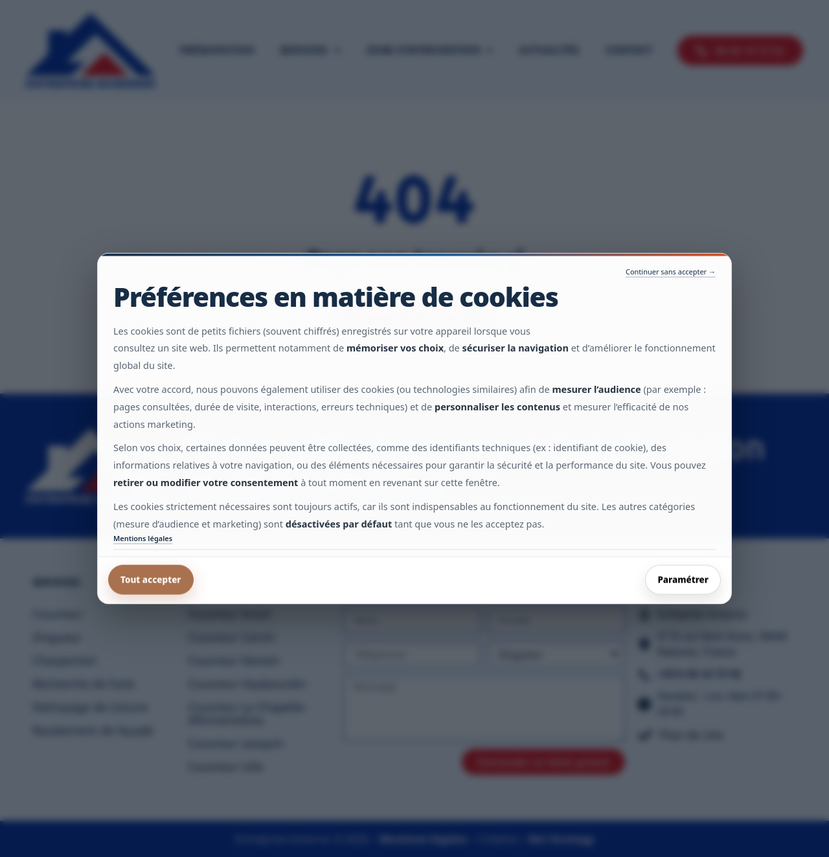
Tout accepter (150, 579)
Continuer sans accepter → (671, 271)
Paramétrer (683, 579)
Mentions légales (142, 538)
